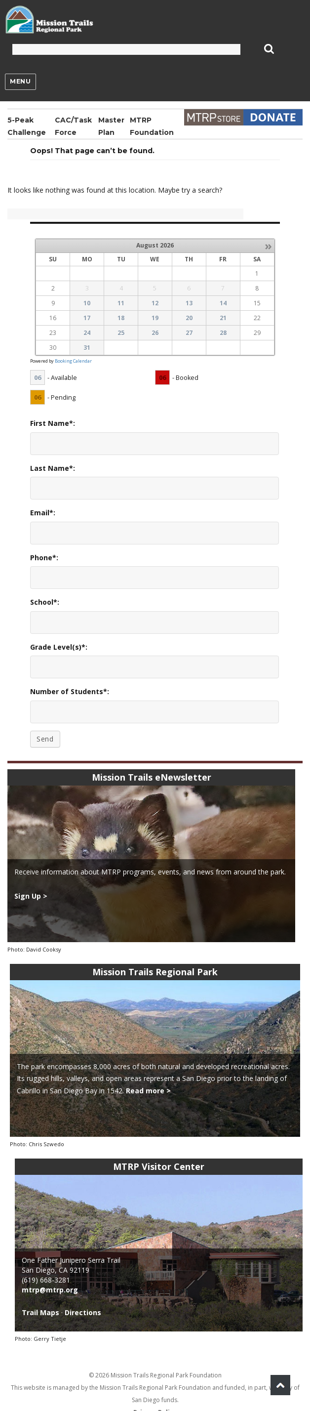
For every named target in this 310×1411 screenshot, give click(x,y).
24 (86, 333)
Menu (20, 81)
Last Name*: (52, 468)
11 (120, 303)
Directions (83, 1312)
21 (223, 318)
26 (155, 333)
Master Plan (111, 126)
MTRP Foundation (152, 126)
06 (37, 377)
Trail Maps (40, 1312)
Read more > (148, 1090)
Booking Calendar (73, 361)
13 (189, 303)
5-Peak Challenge (26, 126)
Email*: (42, 512)
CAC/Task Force (73, 126)
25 (120, 333)
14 (223, 303)
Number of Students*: (69, 691)
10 (86, 303)
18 (120, 318)
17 (86, 318)
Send (45, 739)
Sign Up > (30, 896)
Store (213, 117)
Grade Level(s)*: (58, 647)
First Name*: (52, 423)
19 (155, 318)
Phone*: (44, 557)
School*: (44, 602)
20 (189, 318)
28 (223, 333)
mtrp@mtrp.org (50, 1289)
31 (86, 347)
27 (189, 333)
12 (155, 303)
